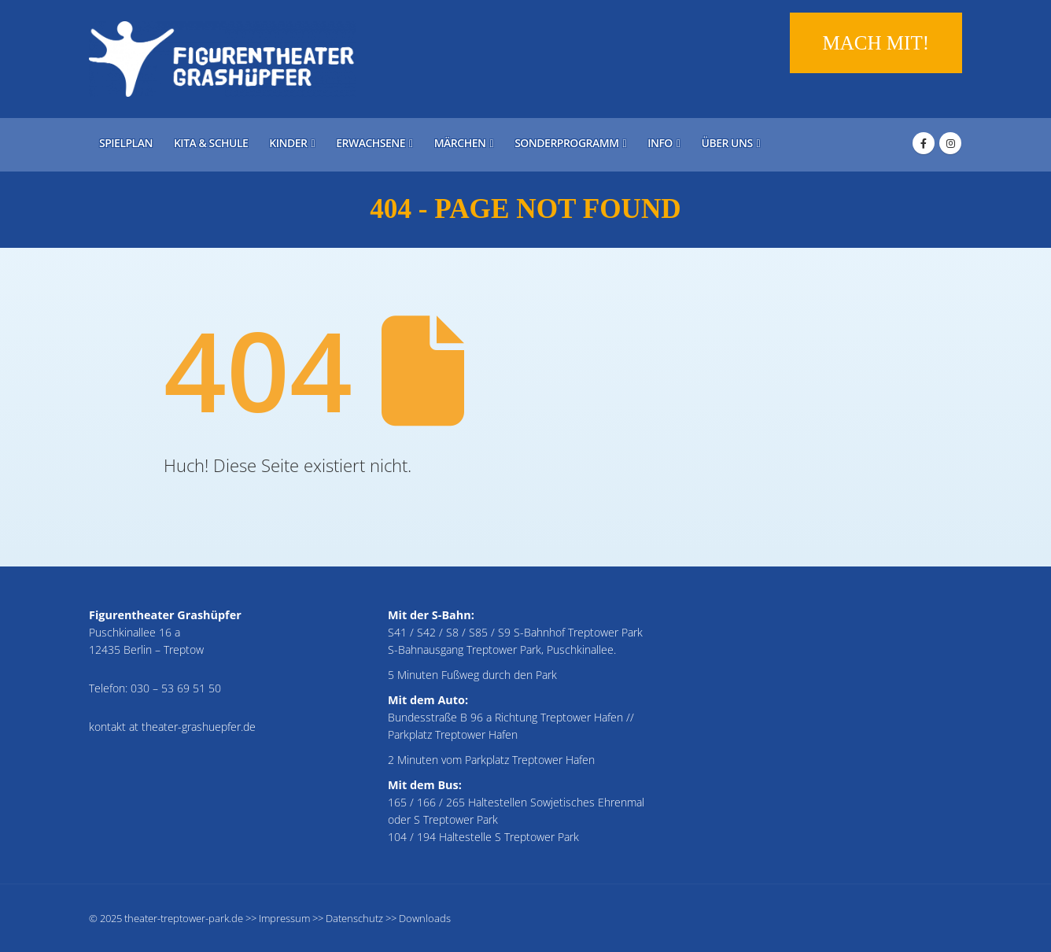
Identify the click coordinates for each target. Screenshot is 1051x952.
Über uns (727, 142)
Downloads (425, 918)
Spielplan (126, 142)
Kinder (288, 142)
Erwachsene (370, 142)
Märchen (460, 142)
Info (660, 142)
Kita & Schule (211, 142)
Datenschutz (354, 918)
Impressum (284, 918)
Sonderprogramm (566, 142)
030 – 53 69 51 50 (176, 688)
